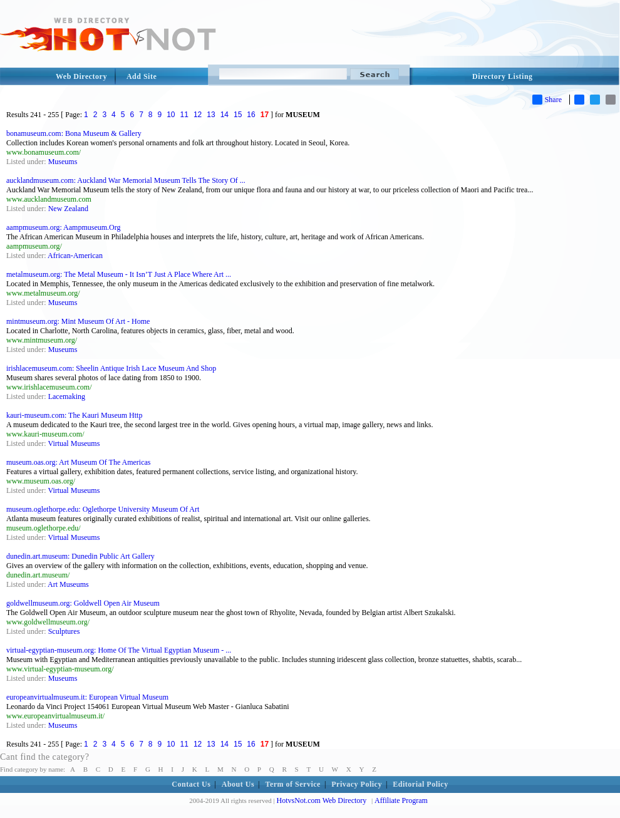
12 (198, 114)
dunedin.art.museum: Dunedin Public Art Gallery (80, 556)
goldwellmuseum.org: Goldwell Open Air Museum (83, 603)
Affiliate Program (401, 800)
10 (171, 114)
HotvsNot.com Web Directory (322, 800)
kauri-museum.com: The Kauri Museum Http (74, 415)
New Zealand (68, 208)
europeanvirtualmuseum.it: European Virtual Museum (87, 697)
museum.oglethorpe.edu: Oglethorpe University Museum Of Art (102, 509)
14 (224, 114)
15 (238, 114)
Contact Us (191, 784)
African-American (75, 255)
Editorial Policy (420, 784)
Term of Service (293, 784)
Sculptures (64, 631)
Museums (63, 161)
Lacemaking (66, 396)
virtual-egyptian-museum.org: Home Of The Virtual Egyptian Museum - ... (118, 650)
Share (547, 100)
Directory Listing (502, 76)
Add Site (142, 76)
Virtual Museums (74, 443)
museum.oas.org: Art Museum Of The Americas (78, 462)
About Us (238, 784)
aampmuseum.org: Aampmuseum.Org (63, 227)
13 (211, 114)
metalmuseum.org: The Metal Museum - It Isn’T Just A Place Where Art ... (118, 274)
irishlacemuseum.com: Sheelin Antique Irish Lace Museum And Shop (111, 368)
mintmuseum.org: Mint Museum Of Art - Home (78, 321)
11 (184, 114)
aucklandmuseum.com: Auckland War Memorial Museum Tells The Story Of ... (125, 180)
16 (251, 114)
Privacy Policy (356, 784)
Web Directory (81, 76)
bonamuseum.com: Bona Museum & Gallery (74, 133)
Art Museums (68, 584)
